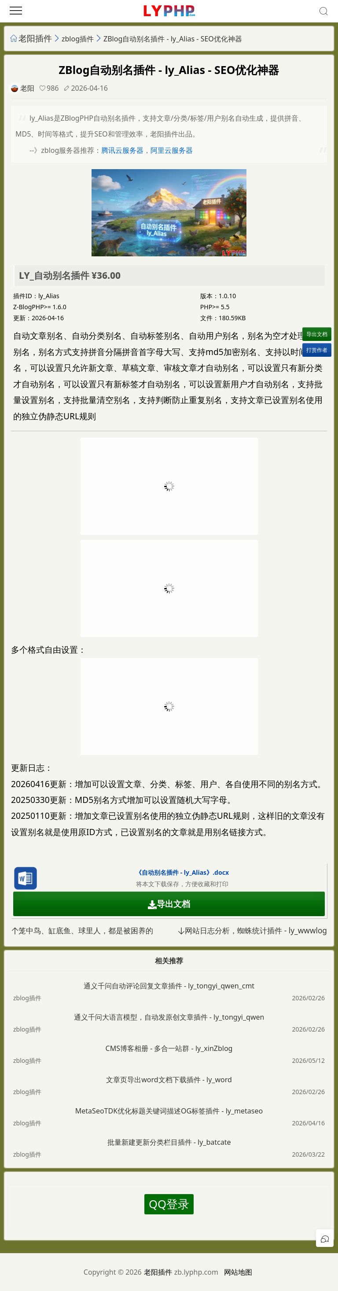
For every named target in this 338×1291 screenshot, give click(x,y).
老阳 (27, 88)
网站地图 (238, 1272)
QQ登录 (169, 1204)
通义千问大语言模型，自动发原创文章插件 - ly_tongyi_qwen (169, 1017)
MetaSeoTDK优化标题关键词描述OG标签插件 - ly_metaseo (169, 1111)
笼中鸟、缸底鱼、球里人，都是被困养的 (82, 930)
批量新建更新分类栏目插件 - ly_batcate (169, 1142)
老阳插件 (35, 38)
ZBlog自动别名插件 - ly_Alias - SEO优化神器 (172, 39)
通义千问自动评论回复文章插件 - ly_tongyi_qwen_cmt (169, 986)
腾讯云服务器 (122, 150)
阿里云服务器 (172, 150)
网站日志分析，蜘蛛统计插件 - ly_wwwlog (252, 930)
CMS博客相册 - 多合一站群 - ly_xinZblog (169, 1048)
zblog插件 (78, 39)
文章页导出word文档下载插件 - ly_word (169, 1079)
